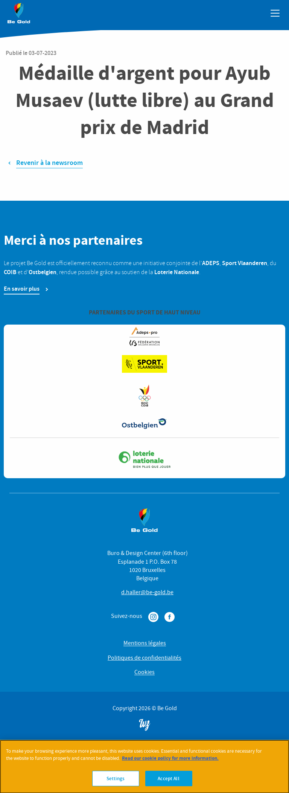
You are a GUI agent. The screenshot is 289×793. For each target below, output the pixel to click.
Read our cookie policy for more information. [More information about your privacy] (170, 762)
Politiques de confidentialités (144, 658)
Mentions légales (144, 643)
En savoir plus (22, 289)
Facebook (169, 617)
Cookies (144, 672)
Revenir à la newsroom (49, 162)
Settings (115, 782)
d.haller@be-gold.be (147, 592)
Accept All (168, 782)
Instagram (153, 617)
